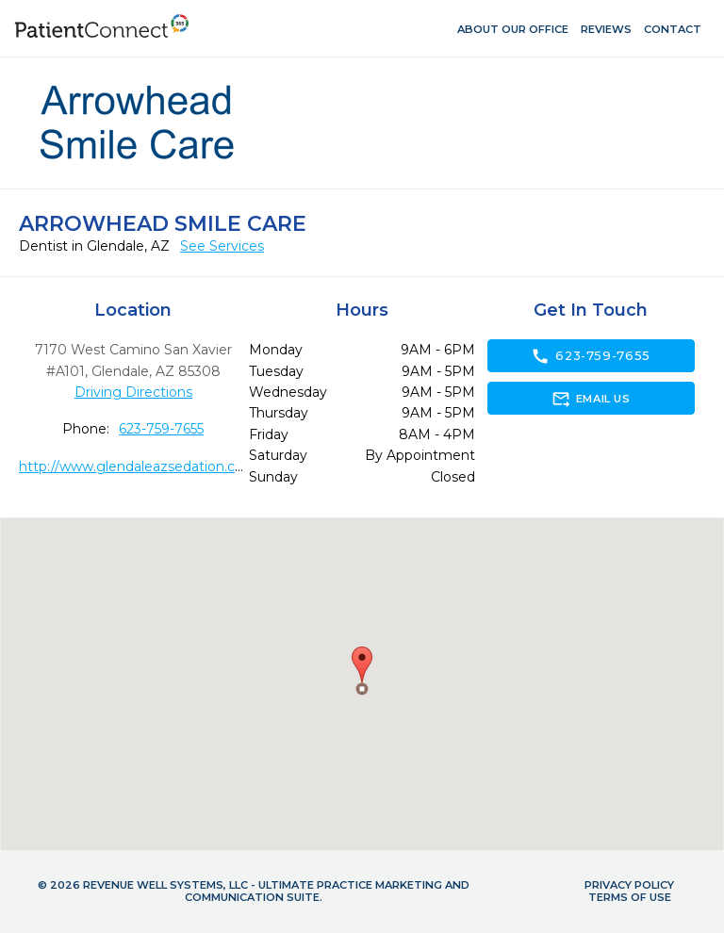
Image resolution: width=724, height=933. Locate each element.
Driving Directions (133, 392)
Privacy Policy (629, 885)
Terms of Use (629, 897)
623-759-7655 (161, 428)
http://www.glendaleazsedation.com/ (140, 466)
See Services (222, 245)
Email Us (590, 398)
